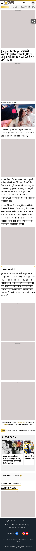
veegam (21, 544)
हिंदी (24, 3)
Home (7, 525)
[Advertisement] (18, 30)
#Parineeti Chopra (11, 430)
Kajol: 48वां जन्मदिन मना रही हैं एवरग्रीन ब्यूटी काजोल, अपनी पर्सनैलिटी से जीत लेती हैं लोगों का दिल (12, 460)
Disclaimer (12, 528)
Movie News (21, 423)
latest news (8, 487)
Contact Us (21, 528)
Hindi (21, 521)
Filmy (6, 424)
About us (14, 525)
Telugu (14, 521)
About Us (12, 546)
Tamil (26, 521)
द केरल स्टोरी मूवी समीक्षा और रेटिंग (19, 7)
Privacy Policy (24, 525)
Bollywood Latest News (19, 540)
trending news (10, 483)
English (8, 521)
